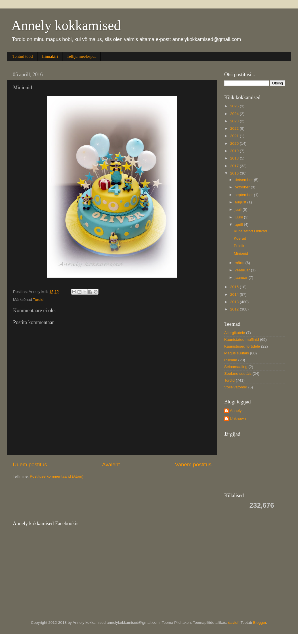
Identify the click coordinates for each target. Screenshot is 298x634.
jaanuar (242, 277)
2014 (235, 294)
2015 (235, 287)
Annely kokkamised (66, 25)
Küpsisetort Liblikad (250, 231)
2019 (235, 151)
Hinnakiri (50, 56)
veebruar (243, 270)
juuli (239, 209)
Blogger (259, 622)
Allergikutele (234, 333)
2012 (235, 309)
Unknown (238, 418)
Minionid (241, 253)
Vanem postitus (193, 464)
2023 (235, 121)
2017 (235, 166)
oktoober (243, 187)
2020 (235, 143)
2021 (235, 136)
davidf (233, 622)
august (241, 202)
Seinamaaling (235, 367)
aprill (239, 224)
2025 (235, 106)
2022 (235, 128)
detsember (244, 180)
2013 (235, 302)
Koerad (240, 238)
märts (240, 263)
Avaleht (111, 464)
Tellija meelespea (81, 56)
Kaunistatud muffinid (241, 339)
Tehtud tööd (22, 56)
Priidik (239, 246)
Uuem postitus (30, 464)
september (244, 195)
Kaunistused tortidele (242, 346)
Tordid (38, 299)
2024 (235, 114)
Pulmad (230, 360)
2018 (235, 158)
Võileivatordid (235, 387)
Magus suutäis (236, 353)
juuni (239, 217)
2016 (235, 173)
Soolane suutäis (237, 373)
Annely (236, 411)
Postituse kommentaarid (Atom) (56, 476)
